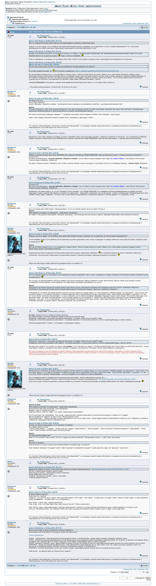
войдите (36, 2)
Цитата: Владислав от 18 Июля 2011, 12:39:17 (44, 182)
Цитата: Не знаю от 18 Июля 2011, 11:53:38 (43, 234)
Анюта (10, 309)
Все (34, 27)
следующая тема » (142, 23)
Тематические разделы (20, 19)
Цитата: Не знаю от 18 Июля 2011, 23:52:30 (43, 423)
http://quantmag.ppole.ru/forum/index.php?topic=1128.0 (117, 379)
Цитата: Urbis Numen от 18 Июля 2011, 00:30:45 (45, 62)
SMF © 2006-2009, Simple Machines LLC (86, 583)
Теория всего (20, 23)
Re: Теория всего (43, 35)
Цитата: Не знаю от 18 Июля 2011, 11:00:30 (43, 98)
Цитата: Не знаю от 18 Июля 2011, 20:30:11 (43, 368)
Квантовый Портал (17, 17)
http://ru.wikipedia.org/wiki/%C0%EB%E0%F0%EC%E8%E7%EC (97, 71)
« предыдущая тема (129, 23)
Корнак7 (34, 21)
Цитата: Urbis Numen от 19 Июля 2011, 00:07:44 (45, 467)
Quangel (10, 228)
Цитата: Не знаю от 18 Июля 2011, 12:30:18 (43, 153)
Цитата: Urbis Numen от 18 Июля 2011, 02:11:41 (45, 41)
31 (18, 27)
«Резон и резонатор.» (36, 535)
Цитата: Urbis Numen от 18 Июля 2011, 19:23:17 (45, 273)
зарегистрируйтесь (48, 2)
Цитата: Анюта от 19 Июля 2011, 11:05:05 (43, 492)
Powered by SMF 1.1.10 (64, 583)
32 (20, 27)
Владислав (12, 91)
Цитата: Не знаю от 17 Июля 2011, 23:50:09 (44, 64)
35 (27, 27)
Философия (17, 21)
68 (31, 27)
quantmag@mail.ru (45, 12)
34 (25, 27)
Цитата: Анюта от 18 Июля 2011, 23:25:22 (43, 339)
